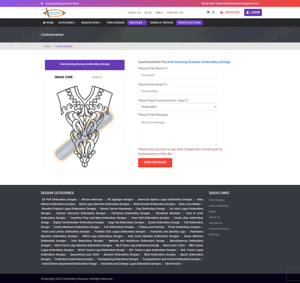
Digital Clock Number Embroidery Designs (78, 222)
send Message (155, 162)
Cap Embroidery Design (150, 208)
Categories (66, 22)
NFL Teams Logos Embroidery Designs (152, 249)
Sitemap (214, 234)
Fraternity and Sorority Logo (168, 231)
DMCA (159, 12)
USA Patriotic (173, 263)
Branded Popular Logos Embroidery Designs (69, 208)
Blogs (212, 211)
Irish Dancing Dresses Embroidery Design (198, 62)
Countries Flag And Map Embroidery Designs (98, 217)
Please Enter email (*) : (153, 84)
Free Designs (116, 22)
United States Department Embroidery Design (69, 263)
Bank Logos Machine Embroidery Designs (104, 204)
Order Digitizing (189, 22)
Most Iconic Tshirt (174, 245)
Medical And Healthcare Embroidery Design (137, 240)
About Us (214, 217)
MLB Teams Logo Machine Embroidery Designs (83, 245)
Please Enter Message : (153, 114)
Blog (148, 12)
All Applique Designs (120, 199)
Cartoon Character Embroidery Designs (81, 213)
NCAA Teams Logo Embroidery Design (101, 249)
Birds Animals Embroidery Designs (154, 204)
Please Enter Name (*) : (153, 68)
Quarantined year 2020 (84, 254)
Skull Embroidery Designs (160, 254)
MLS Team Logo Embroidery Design (137, 245)
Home (48, 22)
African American (92, 199)
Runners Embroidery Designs (121, 254)
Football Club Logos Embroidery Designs (120, 231)
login (253, 12)
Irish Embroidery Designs (87, 240)
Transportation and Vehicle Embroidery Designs (172, 259)
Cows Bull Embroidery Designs (150, 217)
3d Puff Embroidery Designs (59, 199)
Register (230, 12)
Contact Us (175, 12)
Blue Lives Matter (190, 204)
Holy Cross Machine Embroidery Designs (153, 236)
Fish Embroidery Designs (119, 227)
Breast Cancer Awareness (116, 208)
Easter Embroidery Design (164, 222)
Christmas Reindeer (168, 213)
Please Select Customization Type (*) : (164, 100)
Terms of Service (161, 22)
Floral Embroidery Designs (184, 227)
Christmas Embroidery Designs (130, 213)
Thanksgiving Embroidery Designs (118, 259)
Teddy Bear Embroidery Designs (74, 259)
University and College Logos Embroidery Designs (131, 263)
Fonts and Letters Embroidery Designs (66, 231)
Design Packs (90, 22)
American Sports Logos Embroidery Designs (165, 199)
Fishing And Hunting (151, 227)
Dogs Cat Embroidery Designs (126, 222)
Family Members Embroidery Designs (77, 227)
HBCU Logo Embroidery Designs (102, 236)
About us (134, 12)
